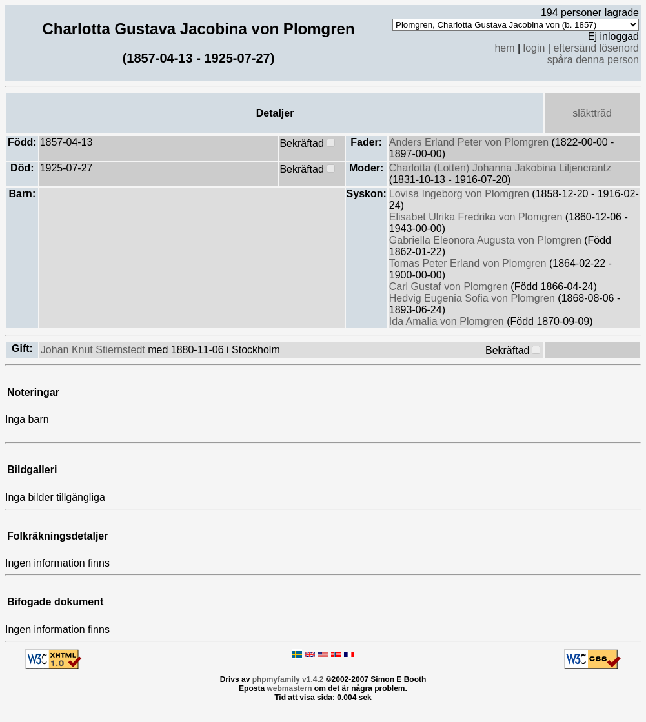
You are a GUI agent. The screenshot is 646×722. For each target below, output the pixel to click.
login (534, 48)
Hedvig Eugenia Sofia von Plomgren (473, 298)
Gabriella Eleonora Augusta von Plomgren (486, 240)
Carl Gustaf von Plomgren (450, 286)
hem (504, 48)
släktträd (591, 113)
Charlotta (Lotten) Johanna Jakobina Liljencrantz (500, 167)
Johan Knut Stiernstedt (94, 349)
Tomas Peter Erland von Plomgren (469, 263)
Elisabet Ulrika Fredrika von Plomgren (477, 216)
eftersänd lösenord (596, 48)
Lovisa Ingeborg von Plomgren (460, 193)
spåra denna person (593, 59)
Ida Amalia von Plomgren (448, 321)
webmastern (289, 688)
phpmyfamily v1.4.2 (288, 679)
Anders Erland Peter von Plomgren (470, 142)
